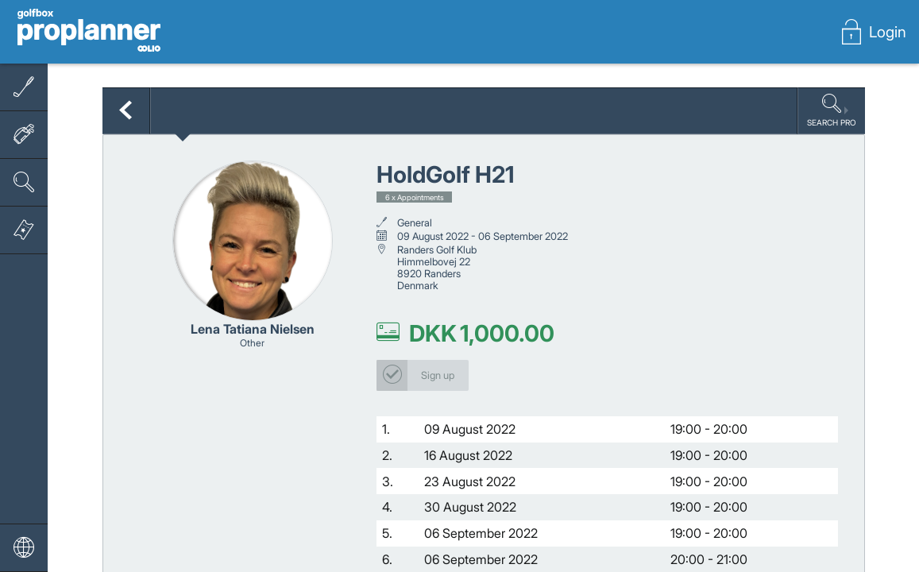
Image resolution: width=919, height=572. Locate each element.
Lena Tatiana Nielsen (253, 330)
